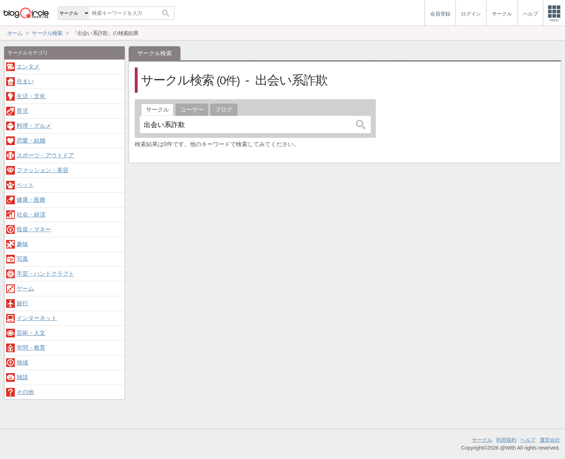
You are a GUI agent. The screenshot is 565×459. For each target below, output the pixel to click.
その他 (25, 392)
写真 (22, 259)
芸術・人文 (31, 333)
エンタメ (28, 67)
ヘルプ (527, 440)
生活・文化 (31, 96)
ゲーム (25, 288)
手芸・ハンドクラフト (45, 274)
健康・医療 (31, 200)
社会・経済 (31, 214)
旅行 (22, 303)
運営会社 (550, 440)
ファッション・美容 (42, 170)
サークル (482, 440)
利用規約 (506, 440)
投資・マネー (34, 229)
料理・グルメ (34, 126)
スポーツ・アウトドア (45, 155)
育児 (22, 111)
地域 (22, 362)
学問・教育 (31, 348)
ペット (25, 185)
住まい (25, 81)
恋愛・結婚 (31, 140)
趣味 (22, 244)
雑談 (22, 377)
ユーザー (192, 109)
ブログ (223, 109)
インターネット (37, 318)
